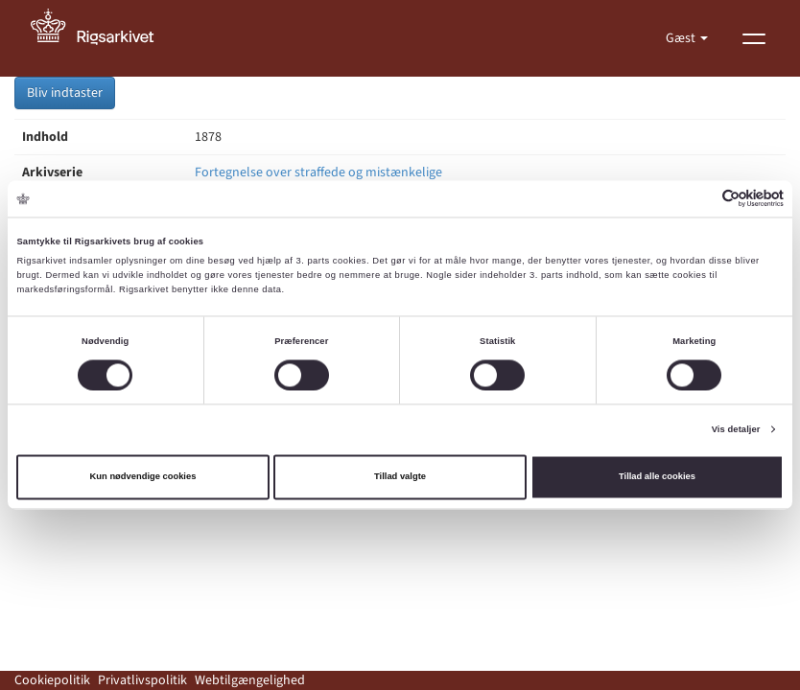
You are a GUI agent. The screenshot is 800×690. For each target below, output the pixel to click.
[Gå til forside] (103, 38)
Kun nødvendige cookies (143, 477)
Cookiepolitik (52, 680)
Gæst (682, 38)
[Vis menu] (754, 38)
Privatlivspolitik (142, 680)
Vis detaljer (736, 429)
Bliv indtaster (65, 93)
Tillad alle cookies (657, 477)
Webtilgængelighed (250, 680)
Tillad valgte (400, 477)
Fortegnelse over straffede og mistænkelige (318, 172)
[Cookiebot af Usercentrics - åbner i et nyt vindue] (700, 199)
